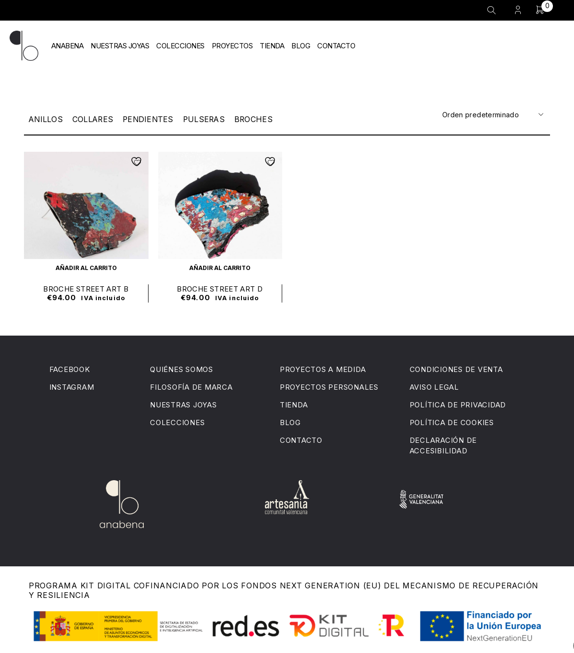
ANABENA (67, 45)
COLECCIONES (180, 45)
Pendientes (151, 119)
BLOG (300, 45)
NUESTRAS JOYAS (120, 45)
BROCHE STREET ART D (220, 288)
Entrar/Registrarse (518, 9)
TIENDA (272, 45)
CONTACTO (336, 45)
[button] (86, 267)
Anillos (46, 119)
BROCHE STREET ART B (85, 288)
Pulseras (209, 119)
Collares (94, 119)
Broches (260, 119)
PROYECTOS (232, 45)
